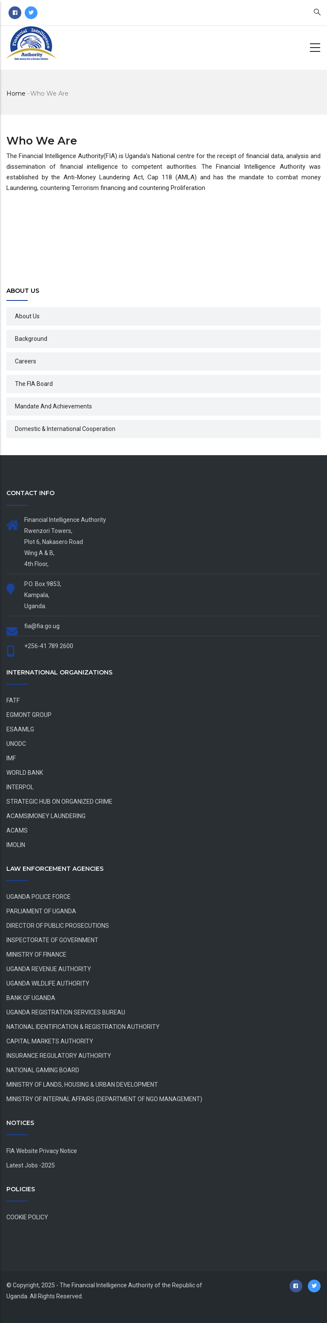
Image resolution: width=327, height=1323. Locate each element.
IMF (11, 758)
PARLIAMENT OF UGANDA (41, 911)
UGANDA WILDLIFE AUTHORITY (47, 983)
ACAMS (17, 830)
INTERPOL (20, 787)
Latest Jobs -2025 (30, 1165)
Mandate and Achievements (53, 406)
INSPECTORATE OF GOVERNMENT (52, 940)
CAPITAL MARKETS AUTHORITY (49, 1041)
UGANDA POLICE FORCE (38, 896)
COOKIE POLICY (27, 1217)
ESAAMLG (20, 729)
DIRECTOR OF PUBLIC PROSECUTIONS (57, 925)
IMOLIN (15, 844)
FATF (13, 700)
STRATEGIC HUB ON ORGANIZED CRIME (59, 801)
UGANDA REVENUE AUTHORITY (48, 969)
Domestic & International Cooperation (65, 428)
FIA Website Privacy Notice (41, 1150)
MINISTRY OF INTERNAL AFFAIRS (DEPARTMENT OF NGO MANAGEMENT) (104, 1099)
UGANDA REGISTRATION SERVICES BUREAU (65, 1012)
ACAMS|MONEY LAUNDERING (46, 816)
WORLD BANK (24, 772)
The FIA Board (34, 383)
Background (31, 338)
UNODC (16, 743)
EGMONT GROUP (29, 714)
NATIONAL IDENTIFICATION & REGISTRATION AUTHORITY (83, 1026)
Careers (25, 361)
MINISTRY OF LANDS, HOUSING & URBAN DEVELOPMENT (82, 1084)
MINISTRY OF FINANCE (36, 954)
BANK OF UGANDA (30, 997)
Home (16, 93)
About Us (27, 316)
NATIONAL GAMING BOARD (42, 1070)
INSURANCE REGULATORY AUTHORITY (58, 1055)
